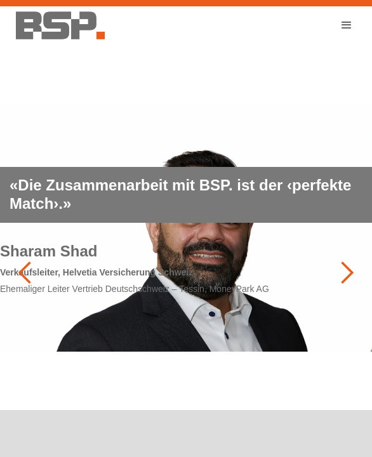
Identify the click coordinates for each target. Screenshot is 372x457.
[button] (347, 25)
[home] (57, 25)
